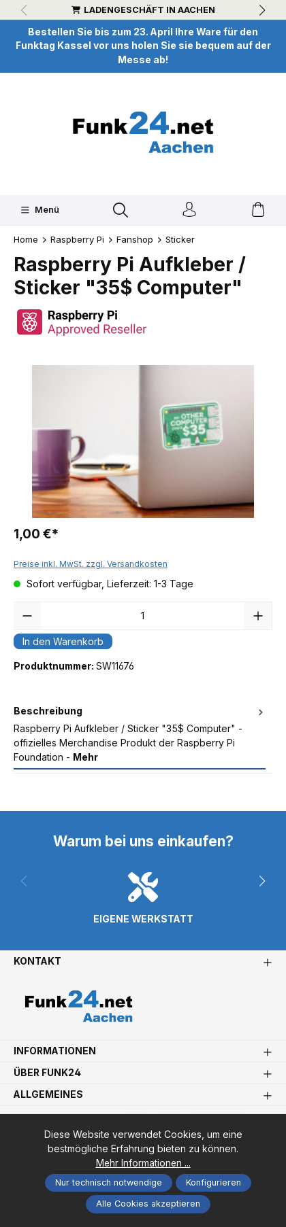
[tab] (140, 735)
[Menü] (39, 210)
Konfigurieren (213, 1182)
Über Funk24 (48, 1073)
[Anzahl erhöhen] (258, 615)
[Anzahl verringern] (27, 615)
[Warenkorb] (258, 210)
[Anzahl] (142, 615)
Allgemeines (48, 1095)
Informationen (55, 1051)
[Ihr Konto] (189, 210)
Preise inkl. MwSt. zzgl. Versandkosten (91, 564)
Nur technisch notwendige (108, 1182)
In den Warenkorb (63, 641)
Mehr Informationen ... (143, 1163)
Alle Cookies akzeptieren (148, 1203)
